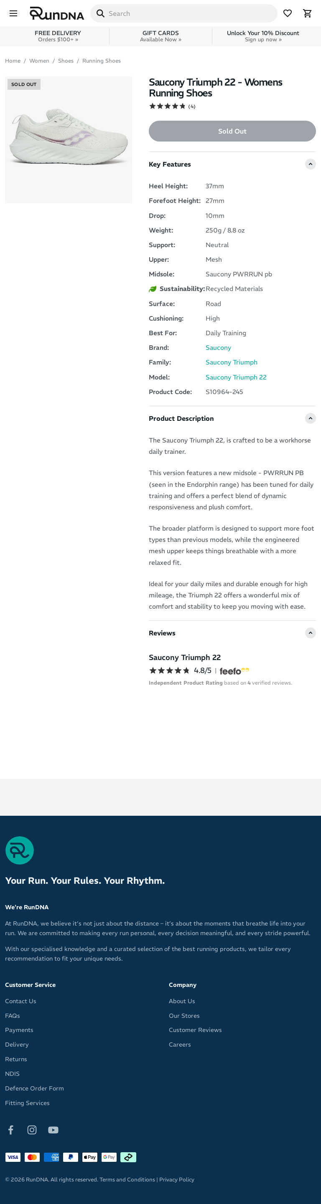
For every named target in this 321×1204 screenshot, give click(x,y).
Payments (19, 1030)
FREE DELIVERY (58, 36)
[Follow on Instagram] (32, 1129)
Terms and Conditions (127, 1179)
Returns (16, 1059)
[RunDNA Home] (57, 13)
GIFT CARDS (160, 36)
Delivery (17, 1044)
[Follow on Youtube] (53, 1129)
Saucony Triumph (231, 362)
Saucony (218, 348)
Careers (180, 1044)
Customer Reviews (195, 1030)
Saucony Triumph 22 (236, 377)
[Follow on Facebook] (10, 1129)
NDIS (12, 1074)
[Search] (100, 13)
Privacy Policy (176, 1179)
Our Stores (184, 1015)
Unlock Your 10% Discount (263, 36)
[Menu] (13, 13)
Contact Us (20, 1001)
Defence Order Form (34, 1088)
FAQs (12, 1015)
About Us (182, 1001)
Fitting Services (27, 1103)
